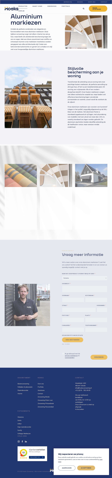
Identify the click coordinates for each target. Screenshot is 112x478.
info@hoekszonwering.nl (83, 388)
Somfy (20, 430)
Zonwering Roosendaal (46, 407)
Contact (40, 394)
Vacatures (41, 390)
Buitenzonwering (23, 384)
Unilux (19, 424)
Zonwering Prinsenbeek (46, 403)
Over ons (41, 384)
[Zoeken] (83, 9)
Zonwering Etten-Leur (45, 400)
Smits (19, 420)
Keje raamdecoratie (24, 427)
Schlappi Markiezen (24, 433)
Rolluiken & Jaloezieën (25, 387)
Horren (20, 394)
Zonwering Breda (43, 397)
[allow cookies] (86, 468)
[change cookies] (66, 468)
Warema (21, 417)
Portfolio (41, 387)
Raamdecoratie (23, 390)
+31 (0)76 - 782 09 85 (82, 390)
